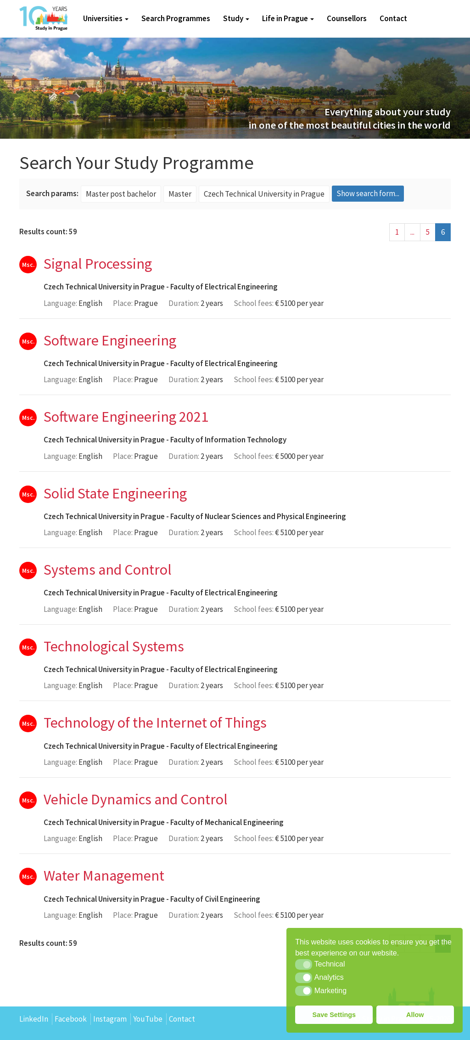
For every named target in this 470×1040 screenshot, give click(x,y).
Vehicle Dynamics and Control (136, 799)
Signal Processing (98, 263)
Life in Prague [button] (288, 18)
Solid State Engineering (115, 493)
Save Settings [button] (334, 1014)
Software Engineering (110, 340)
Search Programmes (175, 18)
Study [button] (236, 18)
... (412, 232)
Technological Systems (114, 646)
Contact (393, 18)
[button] (303, 964)
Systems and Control (108, 569)
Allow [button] (415, 1014)
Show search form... (367, 193)
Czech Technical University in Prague (104, 287)
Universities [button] (106, 18)
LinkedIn (33, 1019)
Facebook (71, 1019)
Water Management (104, 875)
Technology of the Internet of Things (155, 722)
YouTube (147, 1019)
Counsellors (347, 18)
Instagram (110, 1019)
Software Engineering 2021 (126, 416)
